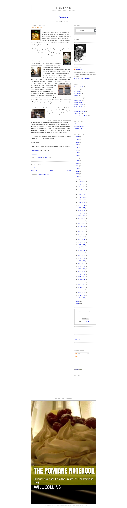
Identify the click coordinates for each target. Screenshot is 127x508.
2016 (77, 160)
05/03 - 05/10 (81, 258)
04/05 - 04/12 (81, 266)
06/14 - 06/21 (81, 239)
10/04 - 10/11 (81, 205)
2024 (77, 139)
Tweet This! (77, 339)
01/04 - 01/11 (81, 298)
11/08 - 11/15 (81, 194)
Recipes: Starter (78, 109)
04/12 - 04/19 (81, 263)
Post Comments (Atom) (44, 174)
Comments (79, 357)
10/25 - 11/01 (81, 200)
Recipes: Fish (77, 100)
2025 (77, 137)
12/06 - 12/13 (81, 189)
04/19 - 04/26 (81, 261)
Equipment (77, 89)
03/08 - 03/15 (81, 274)
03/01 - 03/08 (81, 276)
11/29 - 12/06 (81, 192)
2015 (77, 163)
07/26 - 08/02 (81, 226)
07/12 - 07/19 (81, 231)
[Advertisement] (80, 383)
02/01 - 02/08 (81, 287)
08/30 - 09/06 (81, 213)
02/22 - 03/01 (81, 279)
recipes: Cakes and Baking (81, 115)
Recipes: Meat (78, 102)
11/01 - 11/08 (81, 197)
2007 (77, 304)
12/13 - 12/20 (81, 186)
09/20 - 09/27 (81, 208)
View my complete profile (82, 78)
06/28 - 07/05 (81, 234)
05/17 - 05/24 (81, 253)
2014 (77, 166)
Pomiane (63, 8)
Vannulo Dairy (78, 128)
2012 (77, 171)
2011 (77, 174)
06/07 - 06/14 (81, 242)
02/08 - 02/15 (81, 284)
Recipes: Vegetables (79, 111)
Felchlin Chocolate (79, 126)
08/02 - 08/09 (81, 223)
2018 (77, 155)
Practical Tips (77, 93)
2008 (77, 301)
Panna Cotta (34, 154)
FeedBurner (89, 322)
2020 (77, 150)
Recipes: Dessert (78, 98)
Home (51, 170)
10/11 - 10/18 (81, 202)
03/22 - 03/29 (81, 268)
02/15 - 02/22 (81, 282)
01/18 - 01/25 (81, 292)
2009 (77, 179)
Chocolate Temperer (79, 124)
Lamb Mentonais (35, 150)
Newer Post (34, 170)
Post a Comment (35, 167)
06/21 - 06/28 (81, 237)
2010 (77, 176)
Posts (78, 353)
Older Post (68, 170)
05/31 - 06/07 (81, 245)
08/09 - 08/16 (81, 221)
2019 (77, 152)
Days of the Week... (83, 247)
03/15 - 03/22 (81, 271)
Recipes (76, 95)
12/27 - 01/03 (81, 181)
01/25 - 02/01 (81, 290)
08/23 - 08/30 (81, 215)
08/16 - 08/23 (81, 218)
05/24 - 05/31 (81, 250)
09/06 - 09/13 (81, 210)
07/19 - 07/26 (81, 229)
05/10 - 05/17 (81, 255)
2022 (77, 144)
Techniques (77, 113)
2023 (77, 142)
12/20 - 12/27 (81, 184)
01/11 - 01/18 (81, 295)
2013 (77, 168)
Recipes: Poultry (78, 104)
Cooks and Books (78, 86)
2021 (77, 147)
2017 (77, 158)
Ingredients (77, 91)
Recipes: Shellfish (79, 107)
